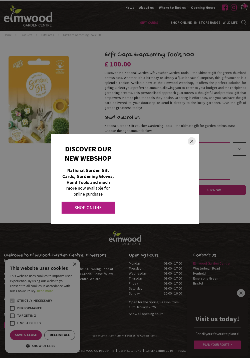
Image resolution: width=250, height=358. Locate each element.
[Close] (192, 141)
